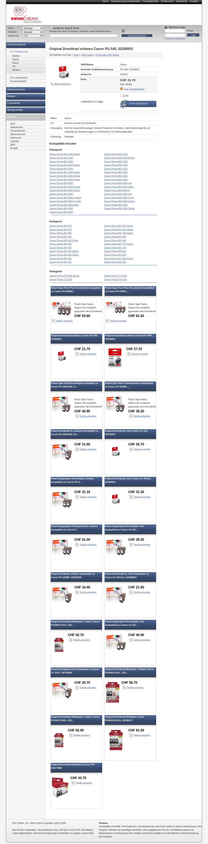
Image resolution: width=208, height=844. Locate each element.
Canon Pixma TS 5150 (60, 279)
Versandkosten (17, 130)
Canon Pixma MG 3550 (61, 183)
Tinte (76, 55)
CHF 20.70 (82, 682)
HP (13, 66)
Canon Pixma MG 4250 (61, 212)
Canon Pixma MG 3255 (115, 176)
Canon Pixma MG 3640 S (117, 190)
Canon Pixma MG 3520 (115, 179)
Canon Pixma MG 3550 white (118, 187)
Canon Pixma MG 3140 (115, 165)
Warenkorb (181, 1)
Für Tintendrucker (19, 51)
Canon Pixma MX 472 (60, 247)
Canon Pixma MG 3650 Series (119, 201)
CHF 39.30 (136, 539)
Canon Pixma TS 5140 (115, 275)
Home (105, 1)
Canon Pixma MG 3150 (61, 168)
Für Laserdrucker (19, 77)
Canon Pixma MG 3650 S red (119, 197)
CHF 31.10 (82, 492)
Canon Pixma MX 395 (60, 233)
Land (10, 28)
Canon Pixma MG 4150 (61, 208)
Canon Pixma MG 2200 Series (119, 158)
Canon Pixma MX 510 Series (63, 251)
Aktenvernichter (16, 89)
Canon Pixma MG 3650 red (117, 194)
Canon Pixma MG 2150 (61, 158)
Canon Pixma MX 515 (115, 251)
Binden (11, 96)
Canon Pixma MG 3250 (115, 172)
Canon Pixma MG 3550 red (117, 183)
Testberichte (167, 1)
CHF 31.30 (136, 492)
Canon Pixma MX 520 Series (63, 255)
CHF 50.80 (82, 316)
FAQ (12, 123)
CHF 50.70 (76, 635)
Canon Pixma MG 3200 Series (64, 172)
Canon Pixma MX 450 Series (63, 240)
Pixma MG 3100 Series (107, 55)
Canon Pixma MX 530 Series (118, 258)
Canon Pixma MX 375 (60, 229)
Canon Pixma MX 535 (115, 262)
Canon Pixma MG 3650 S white (65, 201)
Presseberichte (150, 1)
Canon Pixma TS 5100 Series (64, 275)
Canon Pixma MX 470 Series (118, 244)
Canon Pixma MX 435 (115, 236)
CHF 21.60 (82, 444)
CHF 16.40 (82, 587)
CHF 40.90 (82, 411)
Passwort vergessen (175, 39)
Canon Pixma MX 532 (60, 262)
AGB (12, 144)
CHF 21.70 (82, 349)
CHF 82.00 (76, 730)
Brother (16, 56)
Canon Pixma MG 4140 (115, 205)
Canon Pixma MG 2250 (61, 161)
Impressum (15, 137)
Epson (15, 63)
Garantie (14, 141)
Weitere (16, 70)
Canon (15, 59)
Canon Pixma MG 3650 (61, 194)
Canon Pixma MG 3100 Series (64, 165)
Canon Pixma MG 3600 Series (64, 190)
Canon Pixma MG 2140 (115, 154)
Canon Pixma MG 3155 (115, 168)
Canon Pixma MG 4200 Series (119, 208)
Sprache (12, 32)
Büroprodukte (15, 109)
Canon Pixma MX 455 (60, 244)
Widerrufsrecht (17, 134)
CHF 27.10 (134, 349)
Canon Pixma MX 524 (115, 255)
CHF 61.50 (136, 316)
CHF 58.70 (129, 682)
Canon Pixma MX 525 (60, 258)
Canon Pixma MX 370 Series (118, 226)
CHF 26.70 (136, 444)
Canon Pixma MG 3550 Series (64, 187)
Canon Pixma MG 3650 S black (65, 197)
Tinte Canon (87, 55)
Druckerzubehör (16, 44)
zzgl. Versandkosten (134, 89)
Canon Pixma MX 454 (115, 240)
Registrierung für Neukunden (125, 1)
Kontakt (194, 1)
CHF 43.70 (78, 778)
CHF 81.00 (136, 730)
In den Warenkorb (138, 103)
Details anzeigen (64, 320)
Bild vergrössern (63, 84)
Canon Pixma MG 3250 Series (64, 176)
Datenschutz (16, 127)
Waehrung (13, 36)
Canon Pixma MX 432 (60, 236)
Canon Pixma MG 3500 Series (64, 179)
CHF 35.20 (136, 411)
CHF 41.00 (82, 539)
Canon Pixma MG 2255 (115, 161)
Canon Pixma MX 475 (115, 247)
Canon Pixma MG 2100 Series (64, 154)
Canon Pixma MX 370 (60, 226)
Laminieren (13, 103)
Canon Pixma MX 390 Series (118, 229)
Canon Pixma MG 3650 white (64, 205)
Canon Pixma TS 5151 (115, 279)
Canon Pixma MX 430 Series (118, 233)
